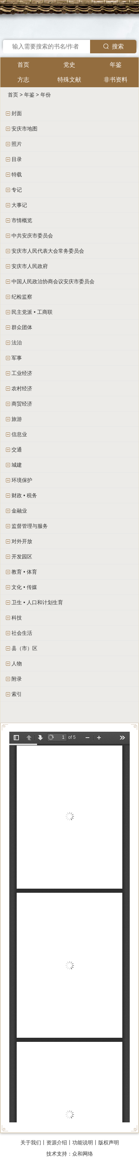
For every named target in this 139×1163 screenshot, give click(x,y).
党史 (69, 65)
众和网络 (82, 1154)
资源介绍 (56, 1142)
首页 (23, 65)
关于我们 (30, 1142)
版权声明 (108, 1142)
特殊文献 (69, 79)
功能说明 (82, 1142)
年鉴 (116, 65)
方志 (23, 79)
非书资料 (116, 79)
